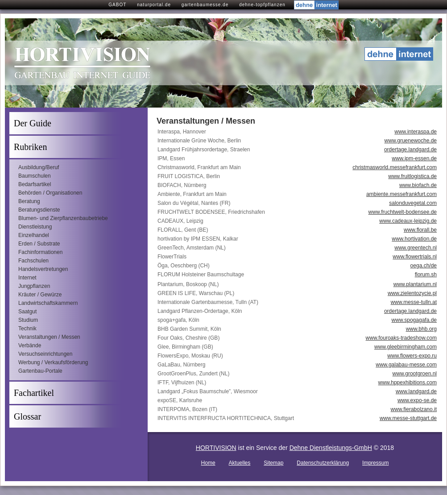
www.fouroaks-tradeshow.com (401, 338)
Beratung (29, 201)
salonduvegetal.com (413, 203)
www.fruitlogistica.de (412, 176)
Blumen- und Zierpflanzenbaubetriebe (63, 218)
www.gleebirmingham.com (405, 347)
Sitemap (273, 463)
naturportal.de (154, 4)
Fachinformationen (40, 252)
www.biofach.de (418, 185)
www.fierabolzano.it (414, 409)
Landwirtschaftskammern (48, 303)
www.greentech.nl (415, 248)
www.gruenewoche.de (411, 140)
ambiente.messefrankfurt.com (401, 194)
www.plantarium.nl (415, 284)
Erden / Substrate (39, 244)
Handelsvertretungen (43, 269)
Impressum (375, 463)
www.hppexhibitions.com (407, 382)
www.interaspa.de (415, 132)
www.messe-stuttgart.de (408, 418)
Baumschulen (34, 176)
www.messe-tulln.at (414, 302)
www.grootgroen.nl (415, 373)
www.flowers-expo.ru (412, 356)
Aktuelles (240, 463)
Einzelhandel (33, 235)
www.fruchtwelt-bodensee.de (402, 212)
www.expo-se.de (417, 400)
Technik (27, 328)
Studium (28, 320)
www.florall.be (420, 230)
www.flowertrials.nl (415, 257)
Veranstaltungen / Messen (49, 337)
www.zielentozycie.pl (412, 293)
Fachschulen (33, 261)
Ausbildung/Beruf (38, 167)
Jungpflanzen (34, 286)
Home (208, 463)
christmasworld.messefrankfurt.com (394, 167)
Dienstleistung (35, 227)
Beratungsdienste (39, 210)
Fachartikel (34, 393)
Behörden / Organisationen (50, 193)
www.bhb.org (421, 329)
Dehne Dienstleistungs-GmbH (331, 447)
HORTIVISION (216, 447)
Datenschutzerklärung (323, 463)
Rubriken (30, 147)
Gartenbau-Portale (40, 371)
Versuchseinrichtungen (45, 354)
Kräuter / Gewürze (40, 294)
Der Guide (32, 123)
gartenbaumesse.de (205, 4)
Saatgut (27, 311)
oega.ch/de (423, 265)
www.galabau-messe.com (406, 365)
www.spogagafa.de (414, 320)
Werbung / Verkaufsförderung (53, 362)
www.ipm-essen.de (414, 158)
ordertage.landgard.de (410, 149)
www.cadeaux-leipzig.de (408, 221)
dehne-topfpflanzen (262, 4)
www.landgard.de (416, 391)
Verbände (29, 345)
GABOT (117, 4)
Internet (27, 278)
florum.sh (426, 274)
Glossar (27, 416)
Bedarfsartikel (34, 184)
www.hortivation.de (414, 239)
